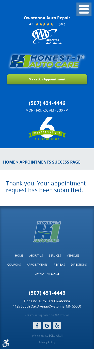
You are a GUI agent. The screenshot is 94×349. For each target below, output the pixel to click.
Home (9, 162)
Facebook (37, 325)
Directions (79, 264)
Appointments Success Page (50, 162)
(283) (62, 24)
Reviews (59, 264)
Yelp (57, 325)
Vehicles (73, 255)
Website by (47, 336)
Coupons (14, 264)
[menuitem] (19, 255)
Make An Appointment (47, 79)
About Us (36, 255)
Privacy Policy (47, 342)
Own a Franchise (47, 273)
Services (55, 255)
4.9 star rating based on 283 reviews (47, 315)
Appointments (37, 264)
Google (47, 325)
